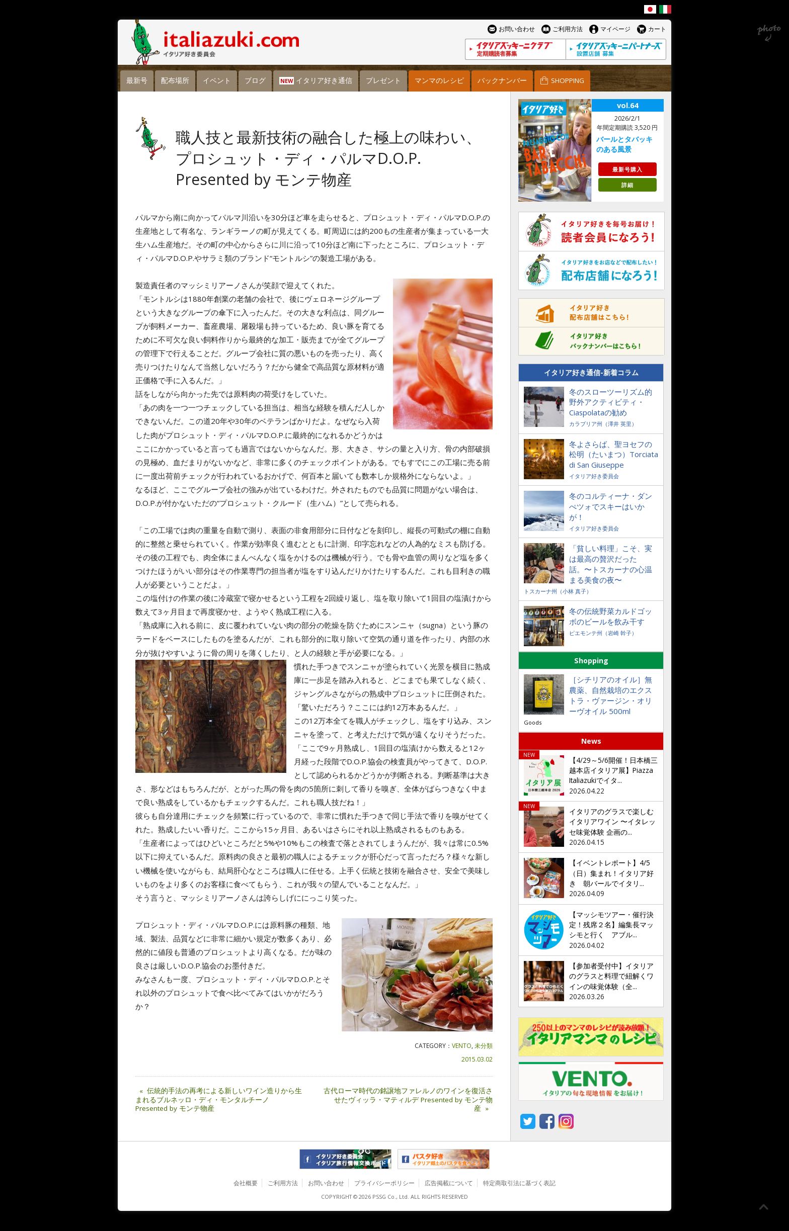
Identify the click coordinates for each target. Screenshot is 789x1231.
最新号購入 (627, 169)
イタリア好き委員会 (594, 476)
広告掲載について (449, 1183)
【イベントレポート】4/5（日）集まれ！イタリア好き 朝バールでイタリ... (611, 873)
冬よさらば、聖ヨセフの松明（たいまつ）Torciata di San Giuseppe (613, 454)
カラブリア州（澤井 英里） (603, 423)
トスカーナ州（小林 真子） (558, 591)
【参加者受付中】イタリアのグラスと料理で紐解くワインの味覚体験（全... (611, 976)
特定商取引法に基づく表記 (519, 1183)
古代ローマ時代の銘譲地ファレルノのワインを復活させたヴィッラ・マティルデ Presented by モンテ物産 (408, 1100)
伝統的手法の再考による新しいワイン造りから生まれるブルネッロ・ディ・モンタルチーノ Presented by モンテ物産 (218, 1100)
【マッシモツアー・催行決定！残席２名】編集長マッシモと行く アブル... (611, 925)
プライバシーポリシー (384, 1183)
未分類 (484, 1045)
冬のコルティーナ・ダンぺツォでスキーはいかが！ (610, 506)
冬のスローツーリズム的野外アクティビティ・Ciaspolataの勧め (610, 402)
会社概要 (245, 1183)
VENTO (461, 1045)
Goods (532, 722)
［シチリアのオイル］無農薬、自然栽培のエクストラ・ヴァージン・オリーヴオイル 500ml (610, 695)
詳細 (627, 185)
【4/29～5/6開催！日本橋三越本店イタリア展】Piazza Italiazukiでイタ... (613, 770)
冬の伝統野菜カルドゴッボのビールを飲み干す (610, 616)
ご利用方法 (283, 1183)
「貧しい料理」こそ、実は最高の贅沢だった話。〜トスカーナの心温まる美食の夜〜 (610, 564)
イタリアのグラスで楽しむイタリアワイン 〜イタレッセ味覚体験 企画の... (612, 822)
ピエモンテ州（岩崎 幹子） (603, 633)
